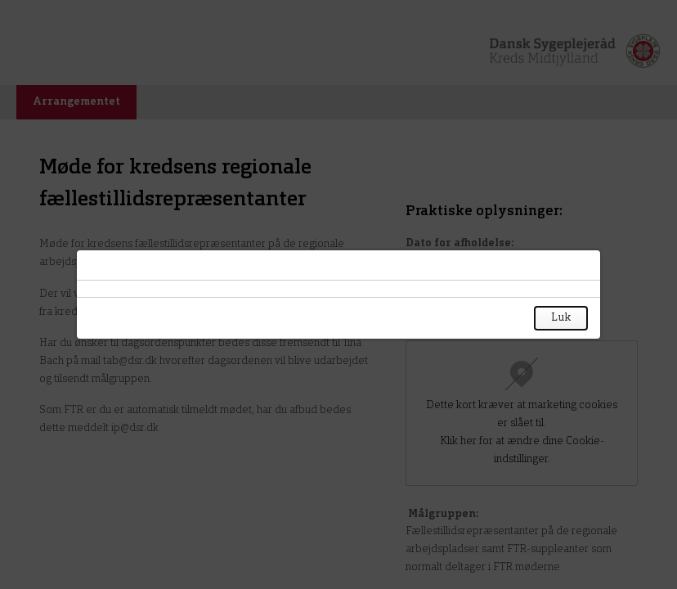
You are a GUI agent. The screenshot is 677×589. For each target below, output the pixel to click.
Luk (561, 317)
